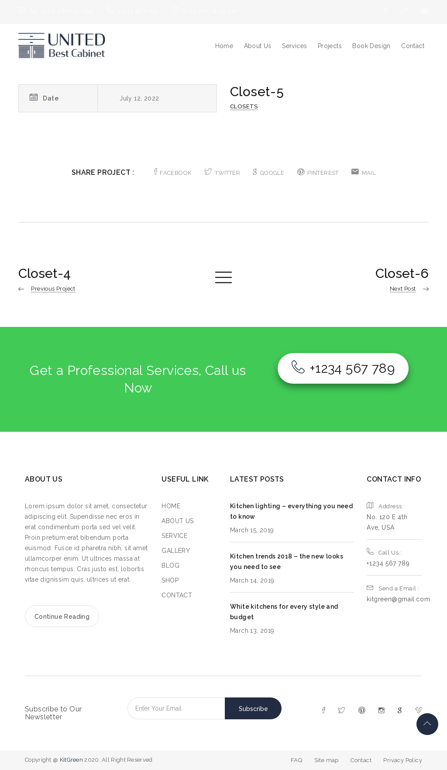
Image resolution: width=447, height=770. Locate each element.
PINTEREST (318, 173)
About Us (258, 45)
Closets (244, 106)
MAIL (363, 173)
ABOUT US (177, 520)
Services (294, 45)
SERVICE (174, 535)
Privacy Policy (402, 760)
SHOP (170, 580)
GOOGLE (268, 173)
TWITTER (222, 173)
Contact (412, 45)
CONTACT (177, 595)
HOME (171, 506)
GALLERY (176, 550)
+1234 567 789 (343, 368)
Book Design (371, 45)
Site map (326, 760)
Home (224, 45)
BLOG (170, 565)
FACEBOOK (173, 173)
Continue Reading (61, 616)
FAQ (296, 760)
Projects (330, 45)
